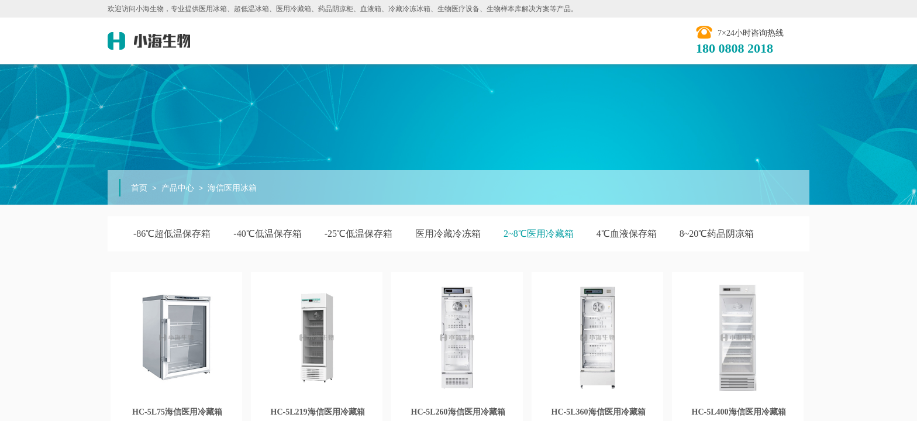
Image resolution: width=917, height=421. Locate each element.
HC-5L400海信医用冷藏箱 (739, 412)
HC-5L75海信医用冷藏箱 (177, 412)
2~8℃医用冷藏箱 (539, 234)
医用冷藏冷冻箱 (448, 234)
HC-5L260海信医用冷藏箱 (458, 412)
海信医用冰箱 (232, 188)
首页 (139, 188)
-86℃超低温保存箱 (172, 234)
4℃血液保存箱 (627, 234)
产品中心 (177, 188)
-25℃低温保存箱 (358, 234)
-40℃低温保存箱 (267, 234)
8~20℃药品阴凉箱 (717, 234)
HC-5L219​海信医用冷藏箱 (318, 412)
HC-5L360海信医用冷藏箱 (598, 412)
